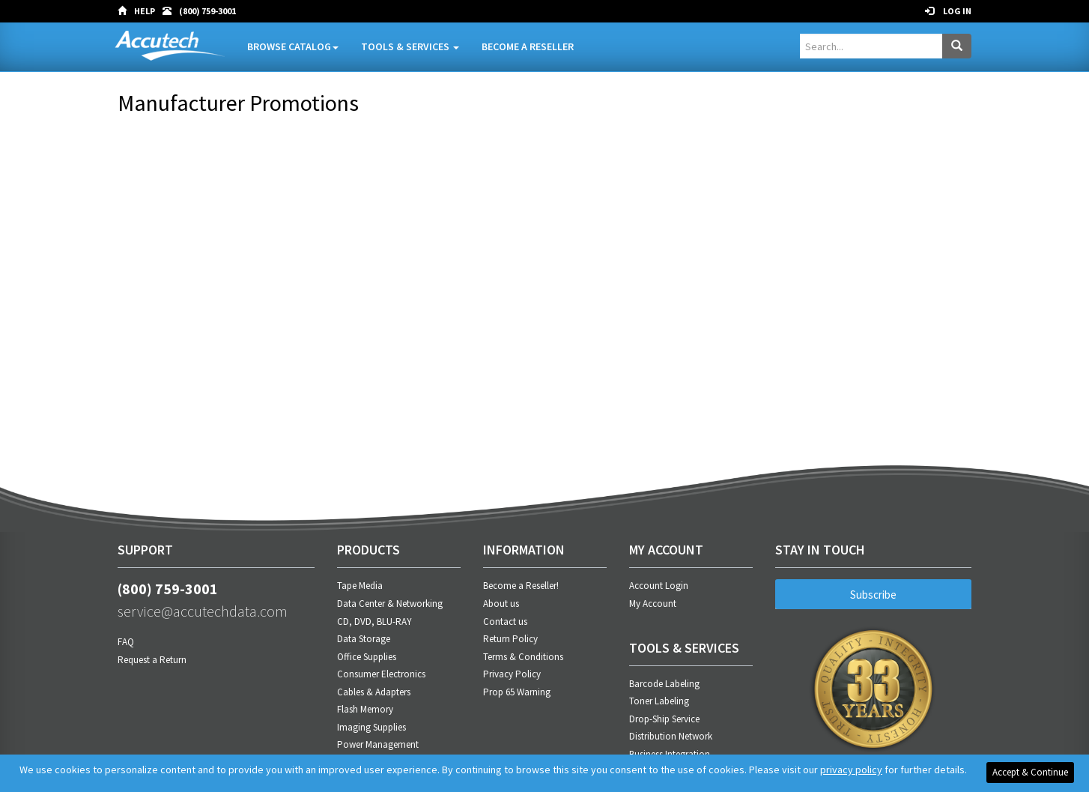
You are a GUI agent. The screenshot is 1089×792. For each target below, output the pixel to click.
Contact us (505, 621)
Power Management (378, 744)
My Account (652, 603)
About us (501, 603)
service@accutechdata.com (203, 611)
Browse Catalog (293, 46)
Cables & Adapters (373, 692)
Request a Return (152, 659)
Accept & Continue (1030, 772)
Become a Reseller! (521, 585)
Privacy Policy (512, 674)
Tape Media (360, 585)
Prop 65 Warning (516, 692)
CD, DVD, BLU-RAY (374, 621)
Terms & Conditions (523, 656)
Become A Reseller (528, 46)
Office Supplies (366, 656)
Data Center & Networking (390, 603)
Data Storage (363, 638)
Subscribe (873, 594)
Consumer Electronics (381, 674)
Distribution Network (670, 736)
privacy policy (851, 769)
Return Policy (510, 638)
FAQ (126, 641)
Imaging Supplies (371, 727)
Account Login (658, 585)
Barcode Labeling (664, 683)
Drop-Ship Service (664, 719)
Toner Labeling (659, 701)
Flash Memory (365, 709)
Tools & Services (410, 46)
